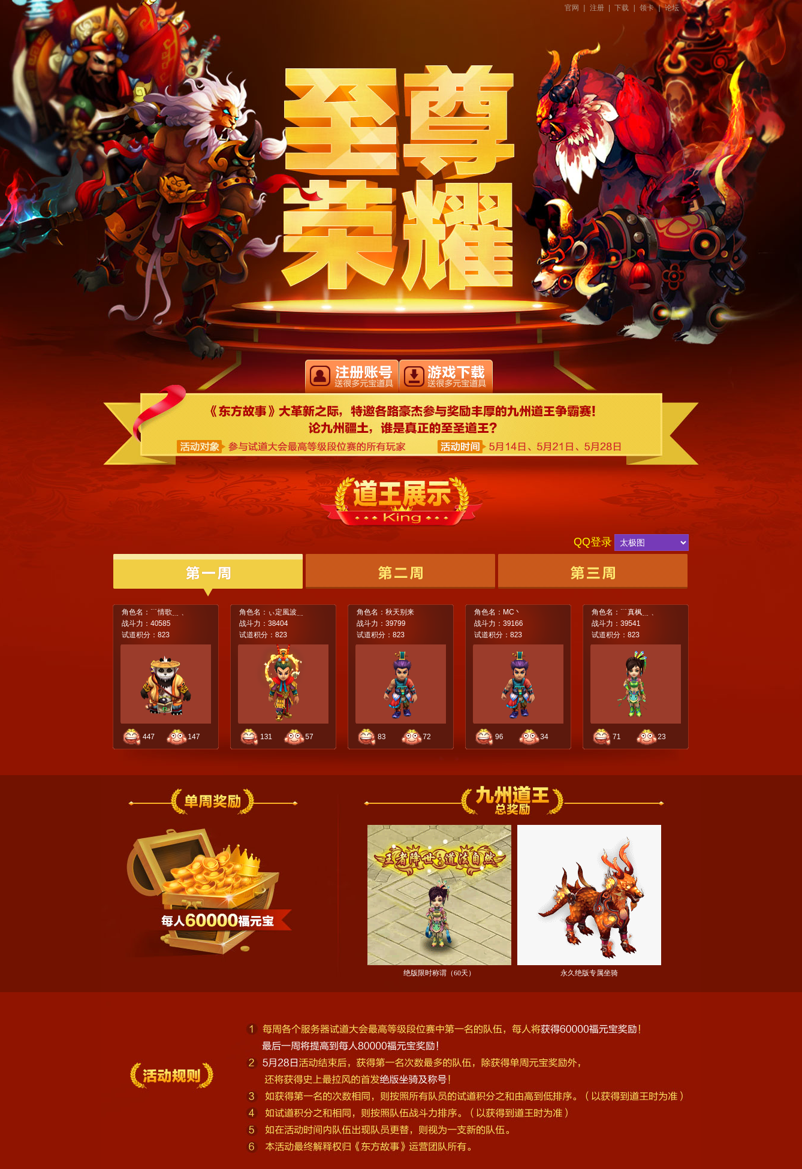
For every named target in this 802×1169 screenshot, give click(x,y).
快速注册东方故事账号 (352, 376)
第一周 (208, 575)
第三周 (593, 575)
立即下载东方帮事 (446, 376)
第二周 (400, 575)
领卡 (647, 8)
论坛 (672, 8)
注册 (597, 8)
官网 (572, 8)
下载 (621, 8)
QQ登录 (593, 542)
